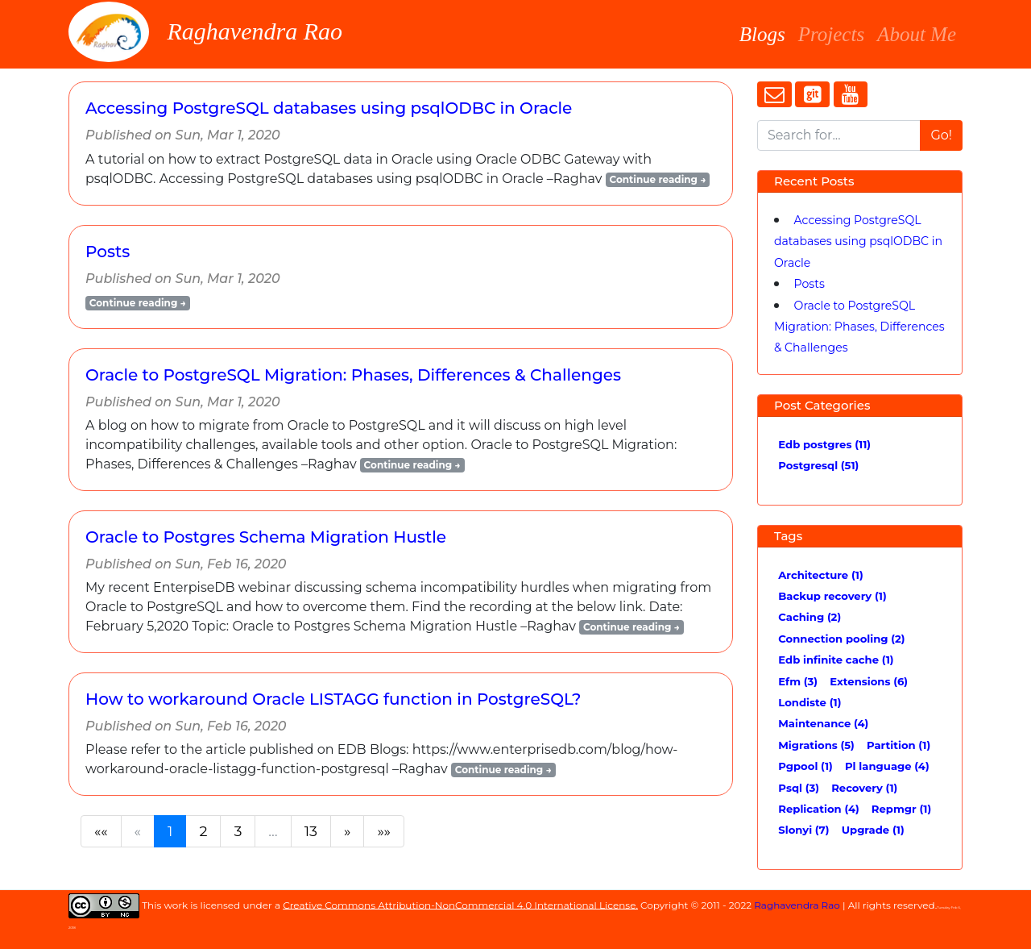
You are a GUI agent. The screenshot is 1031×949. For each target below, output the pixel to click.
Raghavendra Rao (211, 32)
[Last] (383, 831)
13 (310, 830)
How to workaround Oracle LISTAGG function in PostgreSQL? (333, 699)
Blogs (762, 32)
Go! (941, 135)
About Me (916, 34)
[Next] (347, 831)
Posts (107, 251)
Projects (831, 34)
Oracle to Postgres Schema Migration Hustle (265, 537)
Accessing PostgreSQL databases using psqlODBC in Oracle (328, 108)
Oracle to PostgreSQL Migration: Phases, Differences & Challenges (353, 375)
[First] (101, 831)
